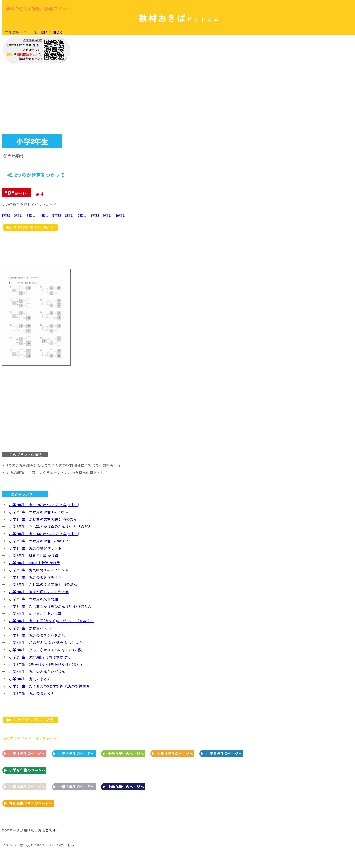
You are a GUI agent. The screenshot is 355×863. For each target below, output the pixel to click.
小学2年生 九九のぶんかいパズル (37, 671)
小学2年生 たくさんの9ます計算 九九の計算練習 (49, 686)
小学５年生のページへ (224, 753)
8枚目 (94, 215)
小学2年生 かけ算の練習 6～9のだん (39, 541)
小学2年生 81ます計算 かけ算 (33, 555)
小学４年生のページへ (175, 753)
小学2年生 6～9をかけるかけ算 (35, 613)
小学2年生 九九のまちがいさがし (37, 635)
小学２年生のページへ (76, 753)
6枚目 (69, 215)
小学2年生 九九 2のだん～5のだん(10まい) (44, 504)
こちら (50, 830)
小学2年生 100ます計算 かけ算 (34, 562)
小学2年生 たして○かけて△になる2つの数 (45, 649)
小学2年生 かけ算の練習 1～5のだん (39, 512)
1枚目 (6, 215)
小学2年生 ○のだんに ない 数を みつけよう (45, 642)
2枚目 (18, 215)
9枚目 (107, 215)
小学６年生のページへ (27, 770)
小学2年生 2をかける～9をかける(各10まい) (45, 664)
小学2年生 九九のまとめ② (31, 693)
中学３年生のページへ (126, 786)
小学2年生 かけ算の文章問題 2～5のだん (43, 519)
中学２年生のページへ (76, 786)
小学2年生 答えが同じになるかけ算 (39, 591)
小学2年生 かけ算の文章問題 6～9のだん (43, 584)
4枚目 (44, 215)
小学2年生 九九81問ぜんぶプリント (38, 570)
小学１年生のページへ (27, 753)
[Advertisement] (316, 106)
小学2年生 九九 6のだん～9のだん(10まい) (44, 533)
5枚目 (56, 215)
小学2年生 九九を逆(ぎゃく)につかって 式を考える (51, 620)
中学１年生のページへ (27, 786)
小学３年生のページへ (126, 753)
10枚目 (121, 215)
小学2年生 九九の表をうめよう (35, 577)
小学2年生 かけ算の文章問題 (33, 599)
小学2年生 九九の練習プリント (35, 548)
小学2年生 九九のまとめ (30, 678)
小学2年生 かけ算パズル (30, 628)
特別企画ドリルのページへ (31, 803)
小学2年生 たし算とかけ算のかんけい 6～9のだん (50, 606)
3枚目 (31, 215)
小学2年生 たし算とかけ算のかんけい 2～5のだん (50, 526)
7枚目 (82, 215)
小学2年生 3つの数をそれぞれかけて (40, 657)
